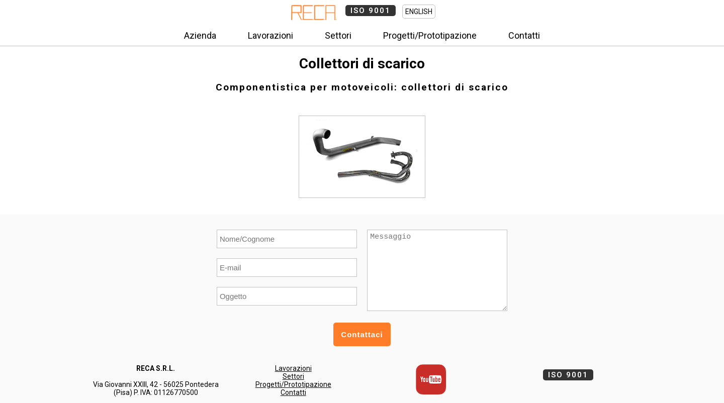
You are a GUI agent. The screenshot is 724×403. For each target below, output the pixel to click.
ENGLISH (418, 12)
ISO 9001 (370, 10)
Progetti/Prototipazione (430, 35)
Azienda (200, 35)
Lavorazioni (270, 35)
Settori (338, 35)
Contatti (524, 35)
